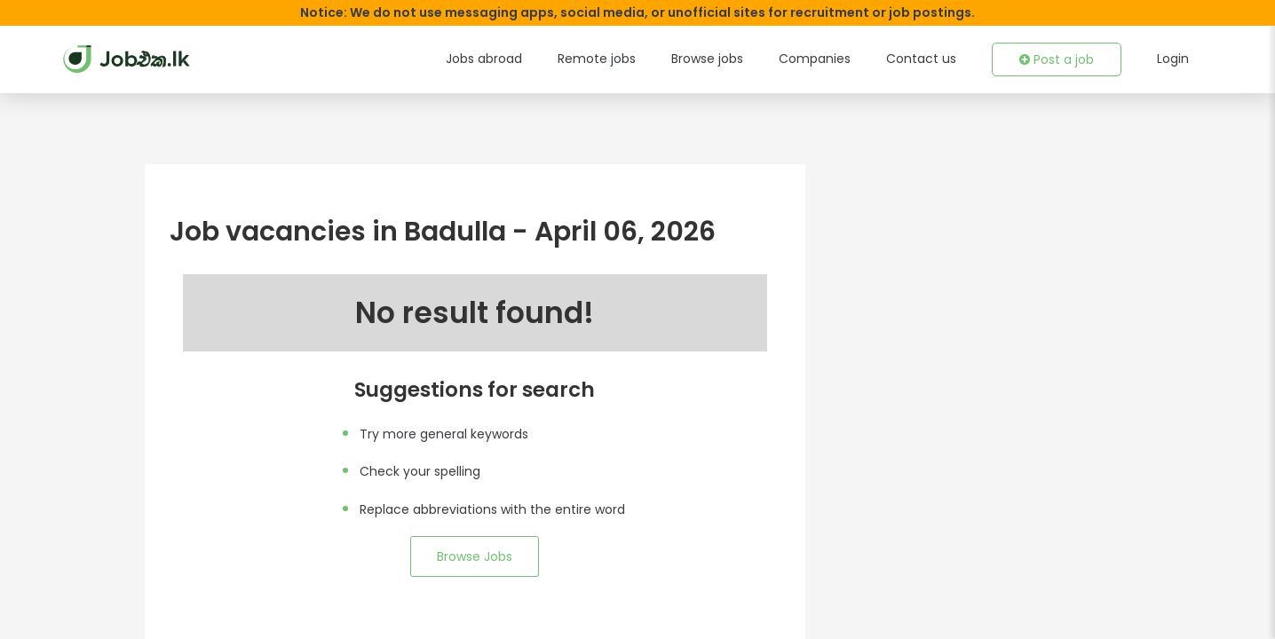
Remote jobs (632, 58)
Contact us (932, 58)
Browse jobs (735, 58)
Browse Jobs (475, 556)
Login (1173, 58)
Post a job (1060, 59)
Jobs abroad (526, 58)
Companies (835, 58)
